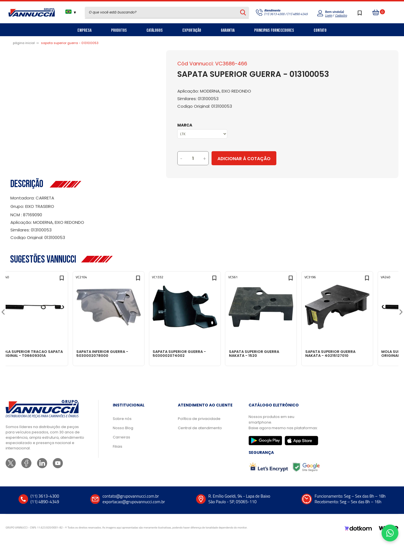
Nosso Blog (123, 433)
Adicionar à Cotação (267, 158)
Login (328, 15)
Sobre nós (122, 424)
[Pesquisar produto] (243, 12)
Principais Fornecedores (274, 30)
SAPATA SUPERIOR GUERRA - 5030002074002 (198, 353)
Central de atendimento (200, 433)
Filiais (117, 452)
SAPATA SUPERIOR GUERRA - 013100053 (69, 43)
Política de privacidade (199, 424)
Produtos (119, 30)
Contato (320, 30)
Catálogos (154, 30)
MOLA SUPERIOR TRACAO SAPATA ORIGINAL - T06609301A (38, 355)
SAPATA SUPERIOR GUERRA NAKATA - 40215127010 (354, 353)
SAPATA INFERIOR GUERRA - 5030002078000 (119, 353)
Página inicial (24, 43)
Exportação (191, 30)
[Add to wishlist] (72, 281)
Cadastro (341, 15)
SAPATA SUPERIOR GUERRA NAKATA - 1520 (275, 353)
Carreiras (121, 442)
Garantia (228, 30)
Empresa (84, 30)
